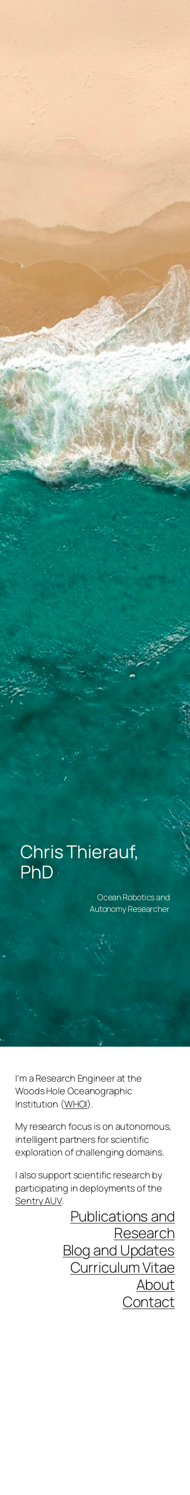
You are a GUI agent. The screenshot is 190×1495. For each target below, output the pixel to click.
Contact (149, 1301)
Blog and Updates (119, 1249)
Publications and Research (122, 1224)
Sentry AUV (38, 1201)
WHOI (76, 1104)
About (155, 1284)
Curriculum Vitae (122, 1267)
